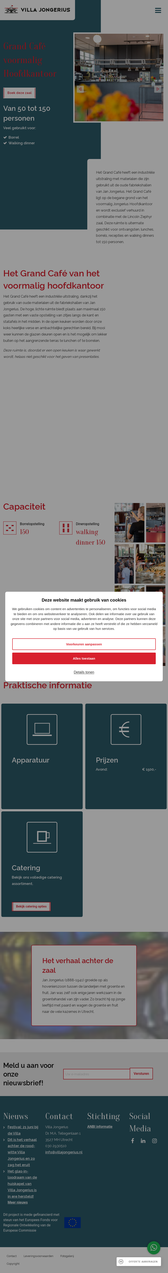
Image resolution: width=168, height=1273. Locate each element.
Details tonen (84, 672)
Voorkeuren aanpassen (84, 644)
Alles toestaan (84, 658)
